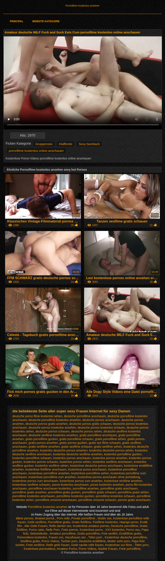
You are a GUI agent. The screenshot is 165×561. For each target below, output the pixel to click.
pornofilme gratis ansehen (29, 492)
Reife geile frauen (57, 545)
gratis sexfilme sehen (108, 446)
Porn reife (63, 518)
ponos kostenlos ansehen (107, 484)
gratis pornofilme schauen (76, 439)
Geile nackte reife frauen (87, 545)
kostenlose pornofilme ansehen (49, 473)
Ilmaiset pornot (45, 518)
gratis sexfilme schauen (76, 446)
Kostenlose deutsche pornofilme (126, 537)
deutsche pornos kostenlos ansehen (52, 427)
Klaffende (65, 144)
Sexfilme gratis (30, 541)
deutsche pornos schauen (52, 431)
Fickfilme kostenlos (105, 522)
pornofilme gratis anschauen (119, 488)
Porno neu (133, 529)
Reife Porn (53, 529)
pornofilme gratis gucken (64, 492)
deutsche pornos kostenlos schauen (101, 427)
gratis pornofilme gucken (41, 439)
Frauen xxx (56, 537)
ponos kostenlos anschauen (70, 484)
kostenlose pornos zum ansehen (81, 481)
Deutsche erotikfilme (92, 541)
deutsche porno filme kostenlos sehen (37, 416)
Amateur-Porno (67, 548)
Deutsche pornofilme (124, 526)
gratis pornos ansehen (43, 442)
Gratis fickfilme (81, 522)
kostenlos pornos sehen (75, 462)
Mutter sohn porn (119, 541)
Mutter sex (104, 518)
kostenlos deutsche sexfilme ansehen (78, 454)
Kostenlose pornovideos (39, 548)
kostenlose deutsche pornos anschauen (96, 465)
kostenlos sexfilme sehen (51, 465)
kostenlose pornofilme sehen (90, 473)
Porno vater (36, 529)
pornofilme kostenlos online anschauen (36, 150)
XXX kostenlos (115, 529)
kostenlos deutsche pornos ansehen (63, 450)
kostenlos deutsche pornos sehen (111, 450)
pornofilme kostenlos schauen (115, 496)
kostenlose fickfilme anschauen (46, 469)
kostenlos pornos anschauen (72, 458)
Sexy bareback (89, 144)
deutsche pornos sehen (86, 431)
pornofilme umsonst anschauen (56, 500)
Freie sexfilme (35, 545)
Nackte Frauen (108, 548)
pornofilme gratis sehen (133, 492)
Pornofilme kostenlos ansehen (82, 5)
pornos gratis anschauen (134, 500)
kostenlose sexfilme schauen (31, 484)
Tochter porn (69, 541)
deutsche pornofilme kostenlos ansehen (55, 420)
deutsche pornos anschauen (101, 420)
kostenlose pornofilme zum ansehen (52, 477)
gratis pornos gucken (73, 442)
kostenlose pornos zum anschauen (35, 481)
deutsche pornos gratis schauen (90, 423)
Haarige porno (128, 522)
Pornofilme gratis (59, 522)
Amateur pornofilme (63, 533)
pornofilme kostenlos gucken (75, 496)
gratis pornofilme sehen (110, 439)
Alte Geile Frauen (35, 526)
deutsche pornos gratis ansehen (46, 423)
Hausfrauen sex (76, 537)
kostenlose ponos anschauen (87, 469)
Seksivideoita (39, 533)
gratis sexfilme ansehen (44, 446)
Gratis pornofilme (88, 533)
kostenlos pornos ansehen (110, 458)
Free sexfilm (109, 533)
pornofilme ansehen (86, 488)
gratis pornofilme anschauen (98, 435)
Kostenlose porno (92, 529)
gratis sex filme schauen (105, 442)
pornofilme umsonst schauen (97, 500)
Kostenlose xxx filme (119, 545)
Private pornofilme (83, 518)
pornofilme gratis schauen (99, 492)
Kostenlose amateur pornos (91, 526)
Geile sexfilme (37, 522)
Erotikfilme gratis (130, 533)
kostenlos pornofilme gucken (122, 454)
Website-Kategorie (46, 21)
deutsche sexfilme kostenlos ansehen (53, 435)
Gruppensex (44, 144)
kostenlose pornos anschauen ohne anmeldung (109, 477)
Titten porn (95, 537)
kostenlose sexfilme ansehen (123, 481)
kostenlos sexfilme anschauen (112, 462)
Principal (17, 21)
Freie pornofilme (129, 548)
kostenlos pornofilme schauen (31, 458)
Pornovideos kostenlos (32, 537)
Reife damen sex (60, 526)
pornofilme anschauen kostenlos (50, 488)
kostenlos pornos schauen (41, 462)
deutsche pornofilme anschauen (85, 416)
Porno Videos (50, 541)
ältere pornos (24, 518)
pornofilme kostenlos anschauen (33, 496)
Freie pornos (69, 529)
